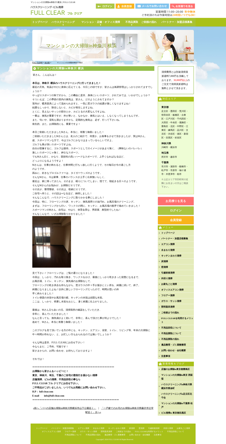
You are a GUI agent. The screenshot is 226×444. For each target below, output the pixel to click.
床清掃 (164, 261)
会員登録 (176, 220)
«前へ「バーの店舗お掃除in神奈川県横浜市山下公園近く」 (64, 408)
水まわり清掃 (168, 250)
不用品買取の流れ (170, 339)
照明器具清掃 (168, 306)
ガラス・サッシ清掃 (171, 301)
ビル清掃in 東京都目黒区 (173, 413)
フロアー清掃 (168, 295)
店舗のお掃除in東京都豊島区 (175, 369)
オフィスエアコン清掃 (172, 289)
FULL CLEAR (113, 439)
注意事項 (165, 356)
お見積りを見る (176, 201)
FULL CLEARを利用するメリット (177, 320)
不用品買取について (171, 333)
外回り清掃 (166, 278)
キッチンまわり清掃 (171, 255)
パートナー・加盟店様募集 (174, 238)
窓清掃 (164, 267)
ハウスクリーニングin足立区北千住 (176, 396)
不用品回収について (171, 327)
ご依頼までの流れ (170, 312)
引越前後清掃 (168, 272)
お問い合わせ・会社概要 (173, 350)
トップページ (168, 233)
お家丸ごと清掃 (169, 284)
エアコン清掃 (168, 244)
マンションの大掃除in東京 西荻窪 (177, 377)
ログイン (176, 210)
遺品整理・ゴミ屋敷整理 (173, 344)
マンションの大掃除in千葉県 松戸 (177, 405)
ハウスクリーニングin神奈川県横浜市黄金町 (176, 386)
